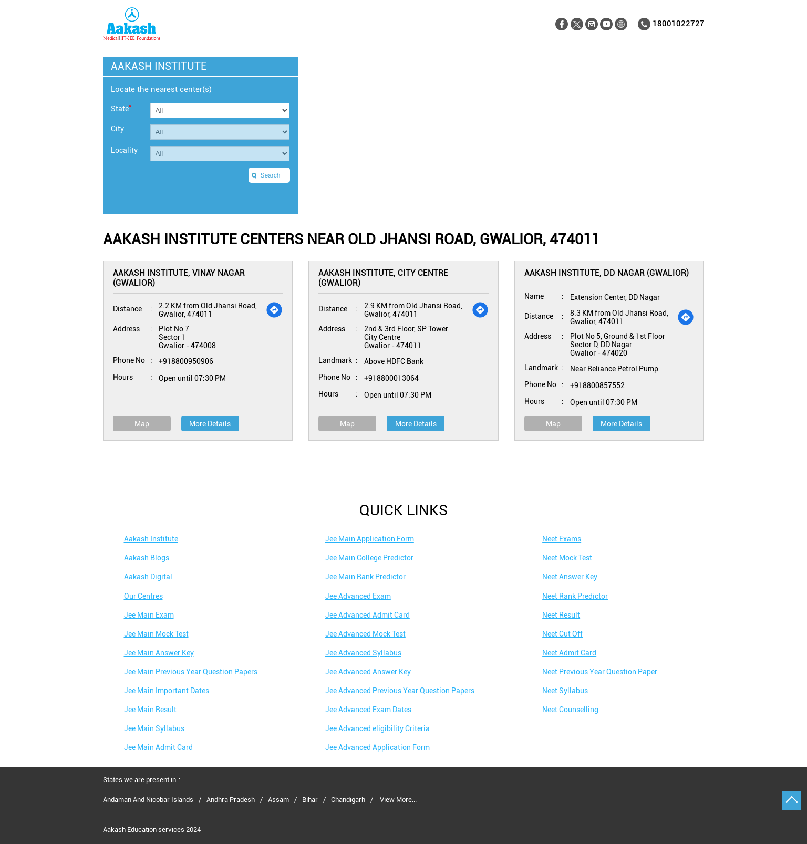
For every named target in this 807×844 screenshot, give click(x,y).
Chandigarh (348, 800)
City (117, 128)
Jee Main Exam (149, 615)
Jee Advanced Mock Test (365, 634)
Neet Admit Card (569, 653)
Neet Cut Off (562, 634)
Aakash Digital (148, 576)
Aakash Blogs (146, 558)
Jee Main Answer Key (159, 653)
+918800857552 (597, 385)
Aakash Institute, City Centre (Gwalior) (383, 277)
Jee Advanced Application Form (377, 747)
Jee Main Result (150, 709)
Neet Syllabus (565, 690)
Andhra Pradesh (230, 800)
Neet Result (561, 615)
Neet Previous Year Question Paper (599, 672)
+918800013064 (391, 378)
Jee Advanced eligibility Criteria (377, 728)
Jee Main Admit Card (158, 747)
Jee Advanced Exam (358, 596)
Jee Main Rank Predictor (365, 576)
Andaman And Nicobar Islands (148, 800)
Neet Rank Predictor (575, 596)
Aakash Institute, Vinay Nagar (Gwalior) (179, 277)
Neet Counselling (570, 709)
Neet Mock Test (567, 558)
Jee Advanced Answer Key (368, 672)
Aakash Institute (151, 539)
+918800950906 (186, 361)
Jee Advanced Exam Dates (368, 709)
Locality (124, 150)
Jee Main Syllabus (154, 728)
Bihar (310, 800)
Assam (278, 800)
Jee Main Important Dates (166, 690)
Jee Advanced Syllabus (363, 653)
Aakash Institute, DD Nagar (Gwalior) (606, 273)
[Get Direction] (274, 309)
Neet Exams (561, 539)
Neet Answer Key (569, 576)
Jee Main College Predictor (369, 558)
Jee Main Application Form (369, 539)
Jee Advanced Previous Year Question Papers (399, 690)
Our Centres (143, 596)
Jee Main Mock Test (156, 634)
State (121, 108)
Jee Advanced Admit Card (367, 615)
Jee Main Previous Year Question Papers (190, 672)
